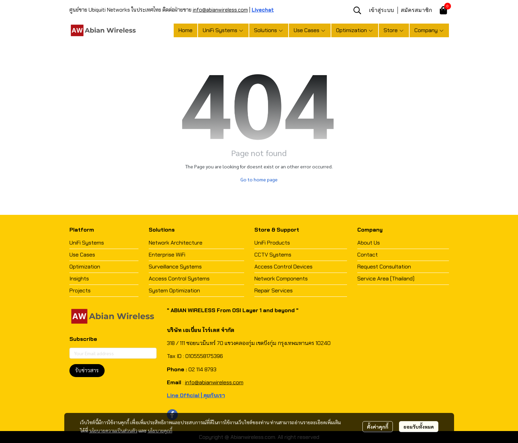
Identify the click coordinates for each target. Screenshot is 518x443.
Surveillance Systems (175, 266)
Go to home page (259, 179)
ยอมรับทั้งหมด (418, 427)
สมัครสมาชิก (416, 10)
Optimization (84, 266)
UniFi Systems (86, 242)
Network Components (281, 278)
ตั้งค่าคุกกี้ (377, 427)
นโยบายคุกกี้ (160, 430)
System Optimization (174, 290)
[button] (357, 10)
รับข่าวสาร (87, 370)
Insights (79, 278)
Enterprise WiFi (167, 254)
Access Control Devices (283, 266)
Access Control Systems (179, 278)
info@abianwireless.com (220, 9)
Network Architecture (175, 242)
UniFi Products (272, 242)
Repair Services (273, 290)
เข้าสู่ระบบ (381, 10)
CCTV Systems (272, 254)
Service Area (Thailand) (385, 278)
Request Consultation (384, 266)
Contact (367, 254)
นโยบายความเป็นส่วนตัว (113, 430)
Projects (80, 290)
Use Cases (82, 254)
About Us (368, 242)
